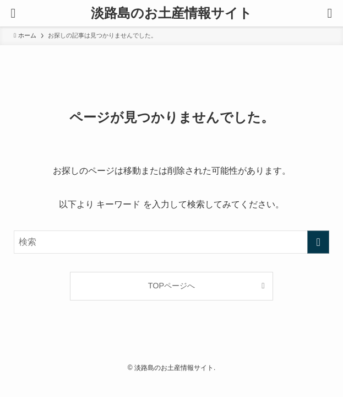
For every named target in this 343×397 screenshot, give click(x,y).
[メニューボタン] (13, 13)
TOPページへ (171, 285)
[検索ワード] (171, 242)
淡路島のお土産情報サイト (171, 13)
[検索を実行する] (318, 242)
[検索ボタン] (330, 13)
